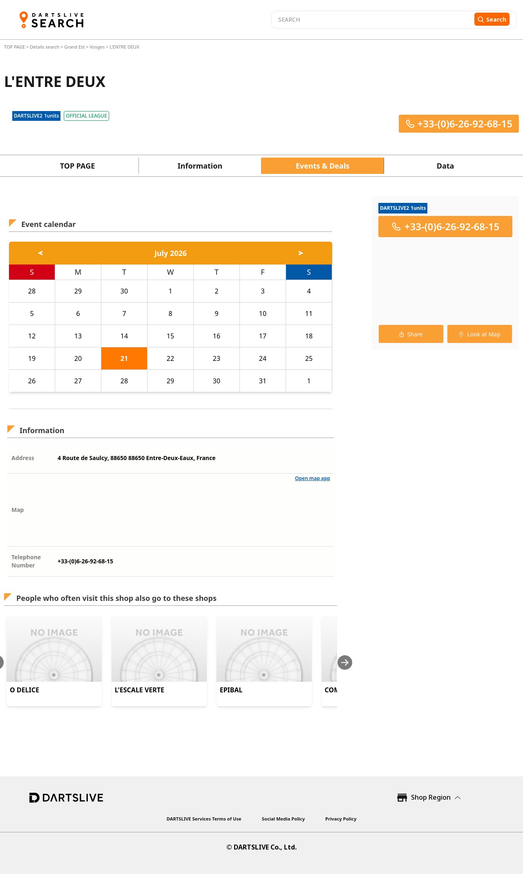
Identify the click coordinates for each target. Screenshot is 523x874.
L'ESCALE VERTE (139, 689)
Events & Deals (323, 166)
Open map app (312, 478)
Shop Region (431, 797)
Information (200, 166)
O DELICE (24, 689)
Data (445, 166)
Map (17, 510)
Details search (45, 47)
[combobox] (371, 20)
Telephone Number (26, 561)
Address (22, 458)
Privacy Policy (340, 819)
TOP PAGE (15, 47)
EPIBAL (231, 689)
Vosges (97, 47)
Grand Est (74, 47)
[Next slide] (345, 662)
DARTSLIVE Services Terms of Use (204, 819)
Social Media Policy (283, 819)
